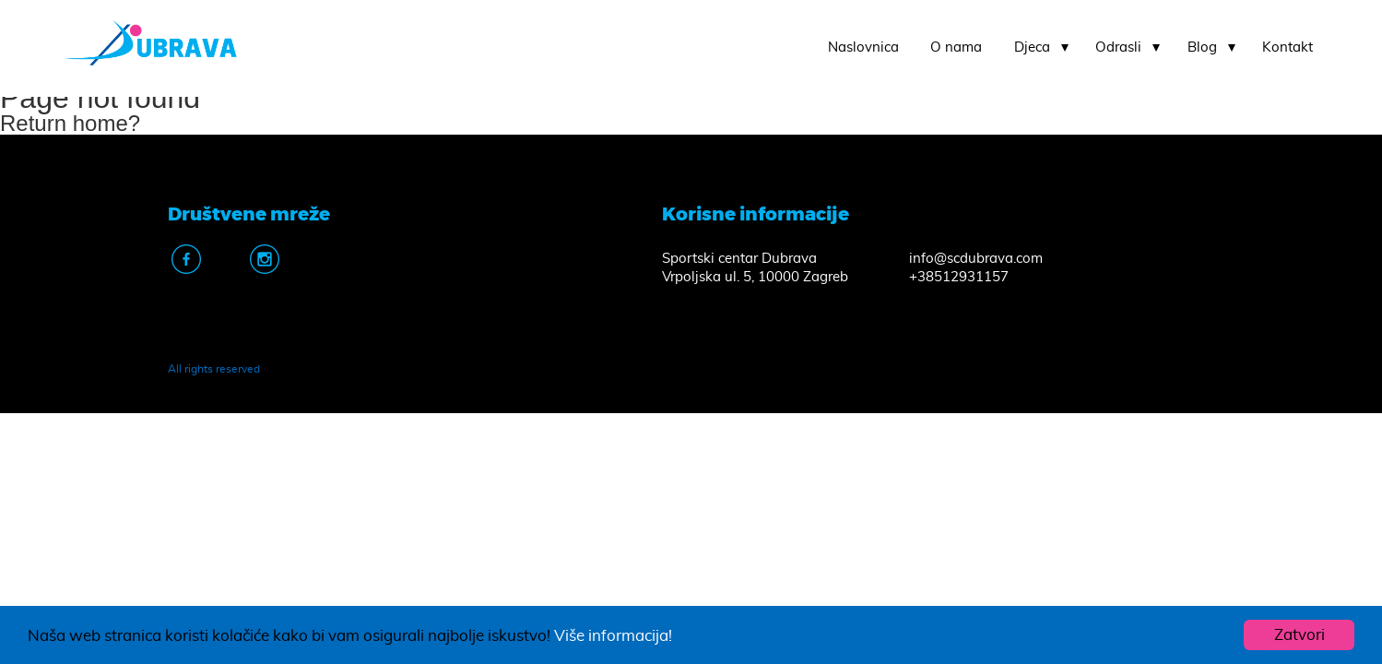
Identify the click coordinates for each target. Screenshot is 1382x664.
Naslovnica (863, 47)
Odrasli (1118, 47)
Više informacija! (613, 636)
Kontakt (1287, 47)
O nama (956, 47)
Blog (1202, 47)
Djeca (1032, 47)
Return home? (70, 123)
